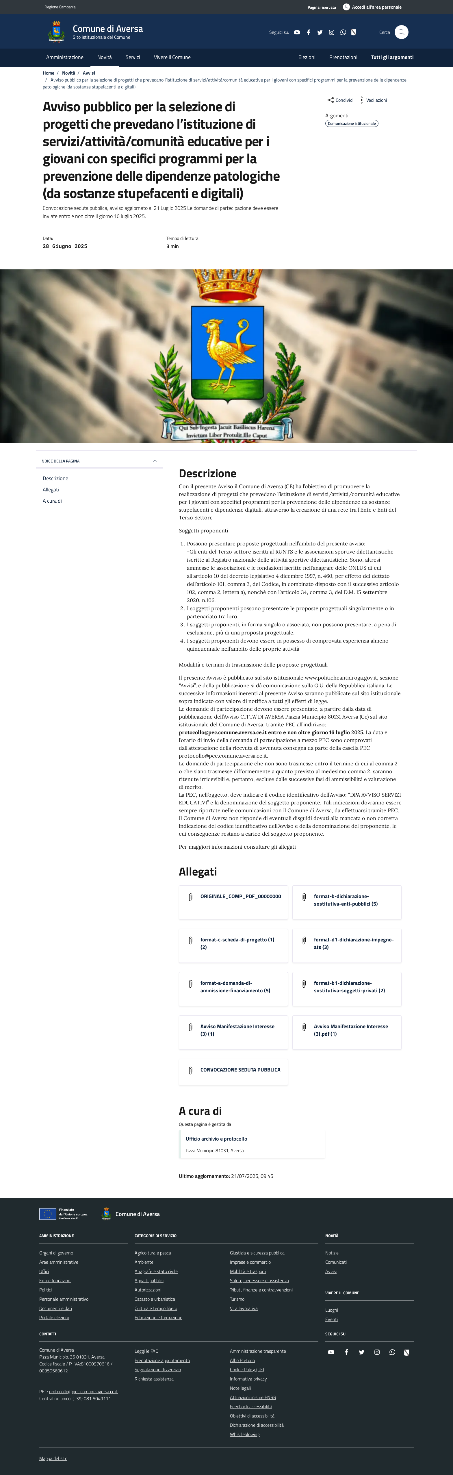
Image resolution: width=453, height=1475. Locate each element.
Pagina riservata (322, 7)
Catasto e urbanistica (155, 1299)
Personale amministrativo (63, 1299)
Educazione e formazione (158, 1317)
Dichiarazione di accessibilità (257, 1425)
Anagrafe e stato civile (156, 1271)
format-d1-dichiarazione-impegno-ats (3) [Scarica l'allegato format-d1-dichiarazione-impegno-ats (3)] (354, 943)
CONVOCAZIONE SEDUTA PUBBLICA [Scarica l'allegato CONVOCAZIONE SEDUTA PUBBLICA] (240, 1070)
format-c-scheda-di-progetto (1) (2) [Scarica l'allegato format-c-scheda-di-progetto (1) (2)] (237, 943)
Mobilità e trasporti (248, 1271)
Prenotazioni (343, 57)
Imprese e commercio (250, 1262)
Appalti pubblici (149, 1280)
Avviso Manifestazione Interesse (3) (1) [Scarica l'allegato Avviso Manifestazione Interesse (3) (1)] (237, 1030)
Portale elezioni (54, 1317)
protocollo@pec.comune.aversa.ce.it (83, 1391)
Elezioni (306, 57)
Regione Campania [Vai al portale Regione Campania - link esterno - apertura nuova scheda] (60, 7)
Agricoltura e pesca (153, 1252)
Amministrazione (64, 57)
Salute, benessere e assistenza (259, 1280)
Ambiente (144, 1262)
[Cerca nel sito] (402, 32)
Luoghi (331, 1309)
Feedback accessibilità (251, 1406)
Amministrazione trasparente (258, 1351)
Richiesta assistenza (154, 1378)
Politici (45, 1289)
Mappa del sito (53, 1458)
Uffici (44, 1271)
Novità (104, 57)
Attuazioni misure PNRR (253, 1397)
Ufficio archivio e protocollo (216, 1139)
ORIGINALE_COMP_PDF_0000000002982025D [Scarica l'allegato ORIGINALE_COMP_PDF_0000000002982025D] (253, 896)
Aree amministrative (58, 1262)
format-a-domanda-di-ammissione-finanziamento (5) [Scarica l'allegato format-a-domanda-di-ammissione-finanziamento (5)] (235, 986)
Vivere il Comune (172, 57)
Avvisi (331, 1271)
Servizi (133, 57)
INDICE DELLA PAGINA (99, 461)
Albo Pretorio (242, 1360)
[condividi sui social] (340, 100)
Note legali (240, 1388)
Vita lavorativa (244, 1308)
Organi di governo (56, 1252)
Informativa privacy (248, 1378)
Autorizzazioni (148, 1289)
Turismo (237, 1299)
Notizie (332, 1252)
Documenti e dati (55, 1308)
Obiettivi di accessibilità (252, 1415)
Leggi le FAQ (147, 1351)
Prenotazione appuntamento (162, 1360)
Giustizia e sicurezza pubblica (257, 1252)
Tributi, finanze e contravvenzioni (261, 1289)
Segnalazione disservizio (158, 1369)
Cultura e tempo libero (156, 1308)
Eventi (331, 1319)
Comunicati (336, 1262)
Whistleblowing (245, 1434)
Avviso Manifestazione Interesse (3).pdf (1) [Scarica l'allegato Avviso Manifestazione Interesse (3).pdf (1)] (351, 1030)
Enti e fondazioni (55, 1280)
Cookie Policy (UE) (247, 1369)
